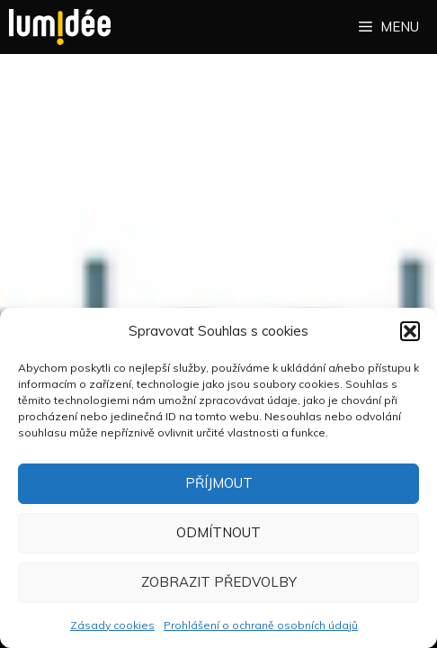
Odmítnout (218, 532)
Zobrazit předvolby (219, 581)
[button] (410, 331)
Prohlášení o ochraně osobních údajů (261, 625)
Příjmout (219, 482)
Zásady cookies (112, 625)
